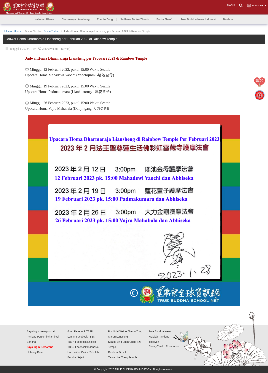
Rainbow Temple (117, 352)
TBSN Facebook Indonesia (83, 347)
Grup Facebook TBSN (80, 331)
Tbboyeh (154, 341)
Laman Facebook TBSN (81, 336)
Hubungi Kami (35, 352)
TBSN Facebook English (82, 341)
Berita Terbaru (52, 31)
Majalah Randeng (159, 336)
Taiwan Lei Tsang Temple (122, 357)
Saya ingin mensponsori (41, 331)
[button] (75, 19)
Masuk (231, 5)
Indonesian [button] (256, 5)
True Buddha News (160, 331)
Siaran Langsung (118, 336)
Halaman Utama (12, 31)
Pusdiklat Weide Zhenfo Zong (125, 331)
